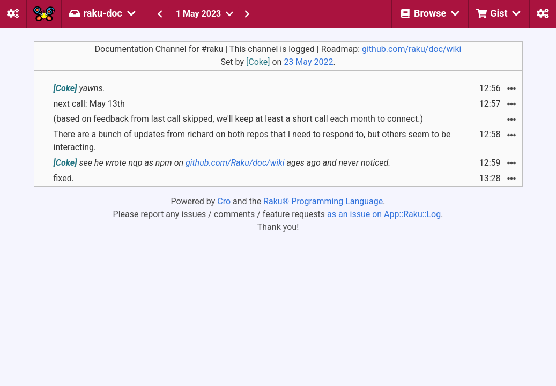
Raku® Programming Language (323, 201)
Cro (224, 201)
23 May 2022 (308, 62)
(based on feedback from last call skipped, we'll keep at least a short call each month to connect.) (239, 119)
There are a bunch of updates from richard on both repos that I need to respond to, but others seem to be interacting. (252, 140)
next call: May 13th (89, 104)
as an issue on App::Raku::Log (384, 214)
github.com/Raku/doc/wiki (235, 163)
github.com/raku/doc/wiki (411, 49)
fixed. (64, 178)
